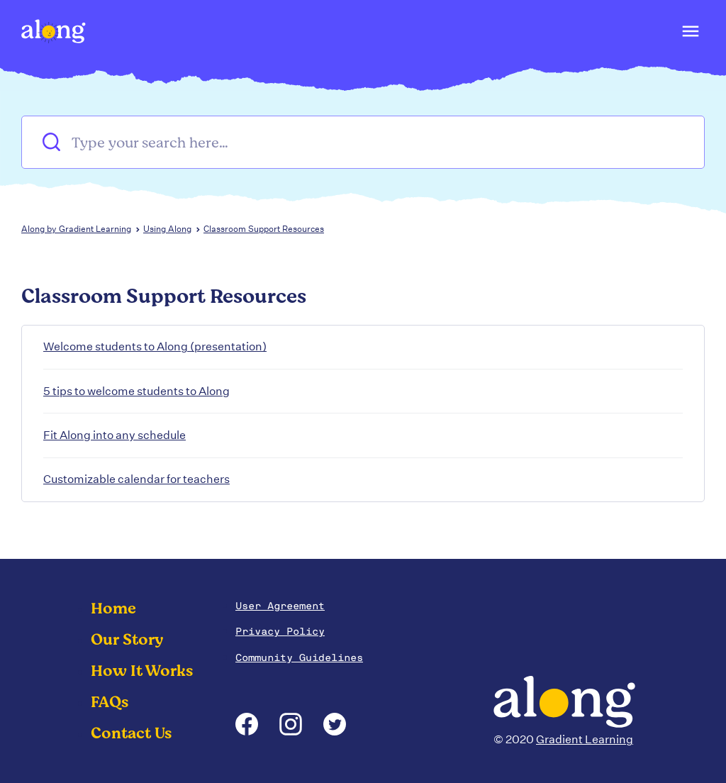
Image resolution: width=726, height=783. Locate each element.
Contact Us (131, 733)
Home (113, 608)
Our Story (127, 639)
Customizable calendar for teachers (136, 479)
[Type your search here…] (363, 142)
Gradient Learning (584, 739)
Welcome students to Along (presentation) (155, 346)
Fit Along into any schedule (114, 435)
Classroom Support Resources (263, 229)
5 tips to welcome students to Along (136, 391)
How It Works (142, 671)
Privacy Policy (280, 631)
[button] (689, 34)
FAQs (109, 702)
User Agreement (280, 605)
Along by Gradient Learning (76, 229)
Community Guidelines (299, 657)
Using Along (167, 229)
